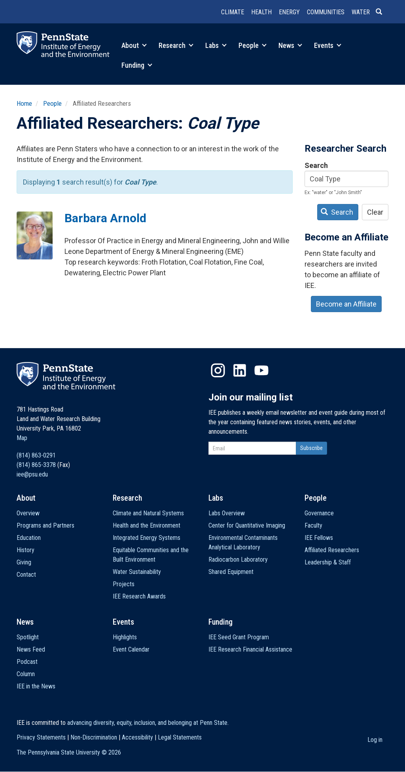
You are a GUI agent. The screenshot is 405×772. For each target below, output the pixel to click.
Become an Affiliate (346, 304)
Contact (26, 574)
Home (24, 103)
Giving (24, 562)
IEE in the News (36, 686)
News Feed (31, 649)
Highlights (125, 637)
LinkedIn (239, 370)
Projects (123, 584)
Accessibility (137, 737)
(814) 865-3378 (36, 465)
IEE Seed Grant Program (238, 637)
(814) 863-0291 (36, 455)
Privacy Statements (41, 737)
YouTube (261, 370)
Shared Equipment (231, 572)
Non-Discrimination (93, 737)
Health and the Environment (146, 525)
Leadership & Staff (328, 562)
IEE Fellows (319, 537)
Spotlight (28, 637)
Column (26, 674)
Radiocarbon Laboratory (238, 559)
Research (176, 45)
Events (327, 45)
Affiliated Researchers (332, 550)
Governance (319, 513)
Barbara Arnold (105, 218)
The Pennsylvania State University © (69, 752)
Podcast (27, 661)
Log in (374, 739)
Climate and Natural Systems (148, 513)
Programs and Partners (45, 525)
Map (22, 438)
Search (316, 165)
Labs (216, 45)
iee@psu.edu (32, 474)
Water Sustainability (137, 572)
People (252, 45)
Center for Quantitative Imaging (246, 525)
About (134, 45)
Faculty (313, 525)
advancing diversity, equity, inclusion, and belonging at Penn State (147, 722)
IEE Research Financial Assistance (250, 649)
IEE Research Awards (139, 596)
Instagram (218, 370)
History (25, 550)
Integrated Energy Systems (146, 537)
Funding (136, 65)
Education (29, 537)
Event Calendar (131, 649)
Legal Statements (180, 737)
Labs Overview (226, 513)
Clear (375, 212)
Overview (28, 513)
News (290, 45)
